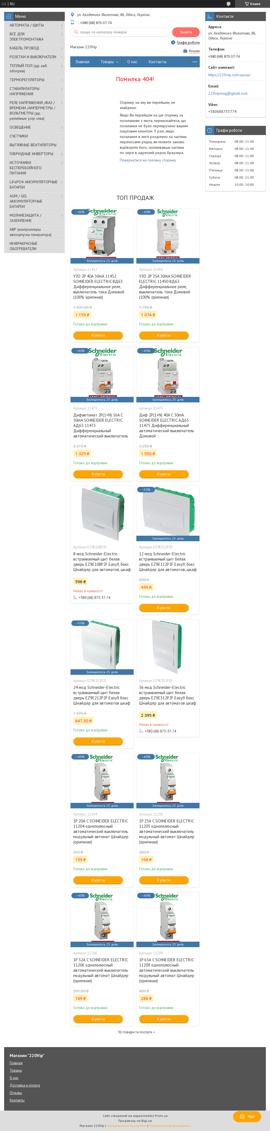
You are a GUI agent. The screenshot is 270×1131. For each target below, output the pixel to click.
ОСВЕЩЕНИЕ (20, 127)
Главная (82, 62)
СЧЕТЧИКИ (19, 136)
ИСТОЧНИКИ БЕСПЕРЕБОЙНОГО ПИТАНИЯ (26, 168)
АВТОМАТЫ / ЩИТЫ (27, 25)
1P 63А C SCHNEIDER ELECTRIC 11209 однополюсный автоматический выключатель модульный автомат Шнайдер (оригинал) (166, 970)
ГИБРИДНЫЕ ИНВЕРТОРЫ (31, 153)
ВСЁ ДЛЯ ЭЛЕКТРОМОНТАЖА (27, 36)
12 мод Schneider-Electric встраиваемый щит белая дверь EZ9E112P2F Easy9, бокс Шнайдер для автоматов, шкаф (168, 561)
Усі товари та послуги (135, 1032)
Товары (107, 62)
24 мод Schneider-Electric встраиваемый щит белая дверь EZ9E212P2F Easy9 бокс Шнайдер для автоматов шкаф (101, 695)
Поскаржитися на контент (126, 1126)
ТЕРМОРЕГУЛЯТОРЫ (27, 79)
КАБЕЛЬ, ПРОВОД (24, 48)
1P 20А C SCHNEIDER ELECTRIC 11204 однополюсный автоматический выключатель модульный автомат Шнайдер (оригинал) (100, 831)
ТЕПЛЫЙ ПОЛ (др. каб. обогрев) (28, 68)
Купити (98, 335)
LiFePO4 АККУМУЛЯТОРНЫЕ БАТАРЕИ (34, 184)
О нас (132, 62)
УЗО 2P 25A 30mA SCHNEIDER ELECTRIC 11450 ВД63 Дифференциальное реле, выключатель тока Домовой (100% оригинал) (165, 287)
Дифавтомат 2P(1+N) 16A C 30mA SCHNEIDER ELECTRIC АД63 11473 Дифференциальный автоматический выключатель (100, 425)
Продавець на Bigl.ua (135, 1121)
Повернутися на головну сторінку (148, 160)
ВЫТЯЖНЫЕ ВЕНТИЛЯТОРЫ (33, 144)
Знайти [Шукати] (186, 32)
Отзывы (16, 1092)
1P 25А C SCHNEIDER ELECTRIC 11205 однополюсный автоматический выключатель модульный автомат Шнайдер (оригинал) (166, 831)
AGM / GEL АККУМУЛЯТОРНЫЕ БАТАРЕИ (26, 201)
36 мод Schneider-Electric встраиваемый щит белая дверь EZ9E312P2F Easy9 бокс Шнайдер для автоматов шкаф (167, 695)
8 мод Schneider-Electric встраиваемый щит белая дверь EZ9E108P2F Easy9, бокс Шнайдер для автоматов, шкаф (102, 561)
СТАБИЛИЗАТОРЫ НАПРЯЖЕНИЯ (24, 91)
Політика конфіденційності (170, 1126)
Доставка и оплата (25, 1085)
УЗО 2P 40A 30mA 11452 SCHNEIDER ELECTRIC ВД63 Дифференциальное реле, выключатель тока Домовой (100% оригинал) (98, 287)
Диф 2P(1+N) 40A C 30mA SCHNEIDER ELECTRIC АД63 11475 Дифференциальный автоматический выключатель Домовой (166, 425)
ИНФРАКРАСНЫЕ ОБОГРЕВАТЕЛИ (23, 246)
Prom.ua (161, 1116)
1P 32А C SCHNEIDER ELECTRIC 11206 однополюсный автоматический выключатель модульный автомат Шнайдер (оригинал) (100, 970)
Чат (247, 1116)
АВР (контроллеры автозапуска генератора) (31, 232)
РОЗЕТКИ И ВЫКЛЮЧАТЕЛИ (33, 56)
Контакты (157, 62)
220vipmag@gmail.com (228, 93)
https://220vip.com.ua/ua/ (229, 74)
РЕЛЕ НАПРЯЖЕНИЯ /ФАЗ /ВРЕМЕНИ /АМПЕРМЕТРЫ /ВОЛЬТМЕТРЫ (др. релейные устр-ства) (32, 110)
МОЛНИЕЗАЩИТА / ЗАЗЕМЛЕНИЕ (25, 218)
